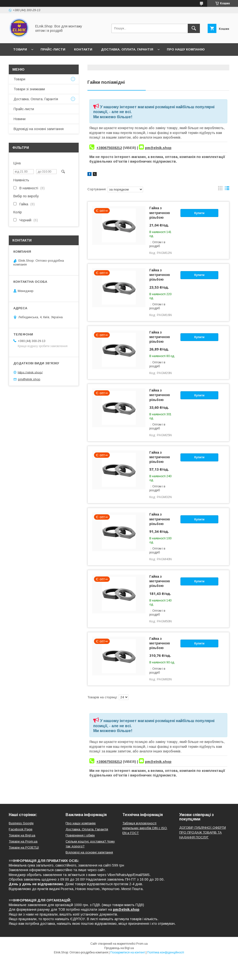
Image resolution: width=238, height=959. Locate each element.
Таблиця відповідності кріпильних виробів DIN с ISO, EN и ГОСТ (145, 828)
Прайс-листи (53, 49)
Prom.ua (142, 943)
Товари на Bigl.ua (22, 835)
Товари (20, 49)
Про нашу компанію (186, 49)
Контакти (83, 49)
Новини (20, 62)
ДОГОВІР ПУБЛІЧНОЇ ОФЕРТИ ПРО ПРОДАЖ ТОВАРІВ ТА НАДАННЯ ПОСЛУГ (202, 832)
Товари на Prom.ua (23, 841)
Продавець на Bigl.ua (119, 948)
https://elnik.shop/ (30, 372)
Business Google (21, 823)
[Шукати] (194, 28)
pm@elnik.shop (158, 148)
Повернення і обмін (80, 835)
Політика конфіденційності (165, 952)
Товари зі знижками (29, 89)
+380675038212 (109, 148)
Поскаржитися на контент (127, 952)
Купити (199, 213)
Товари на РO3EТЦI (24, 847)
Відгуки (43, 62)
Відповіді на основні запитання (90, 62)
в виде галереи (220, 189)
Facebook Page (20, 829)
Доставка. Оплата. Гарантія (127, 49)
